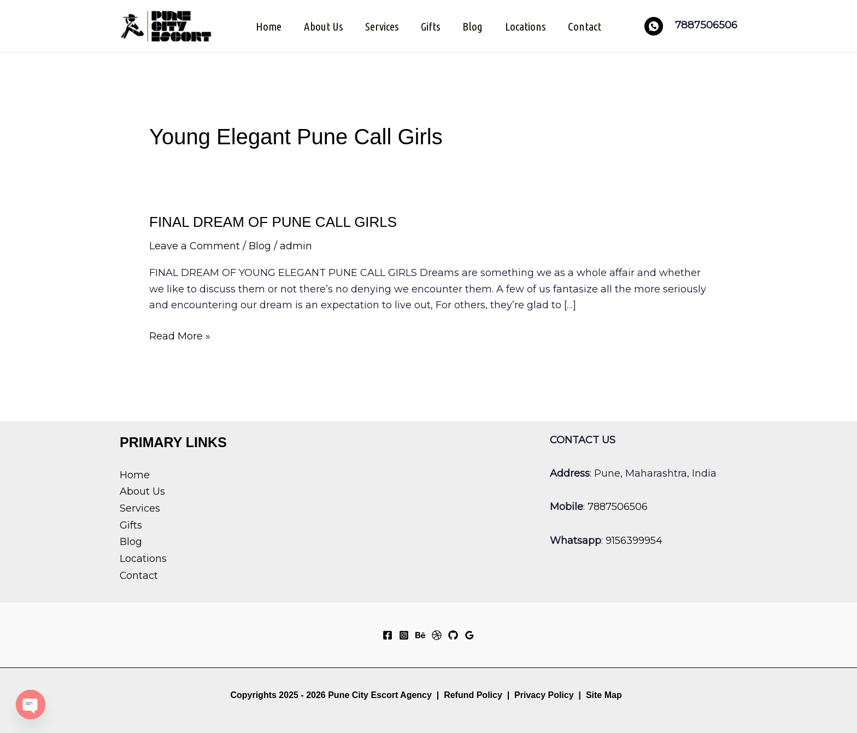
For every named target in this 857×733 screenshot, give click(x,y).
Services (381, 25)
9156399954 (634, 539)
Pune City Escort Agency (380, 694)
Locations (526, 25)
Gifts (430, 25)
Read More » (179, 336)
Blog (473, 25)
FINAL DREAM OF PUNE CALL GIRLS (273, 221)
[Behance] (420, 635)
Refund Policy (473, 694)
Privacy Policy (544, 694)
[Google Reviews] (469, 635)
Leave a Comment (194, 245)
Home (267, 25)
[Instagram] (404, 635)
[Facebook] (387, 635)
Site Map (604, 694)
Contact (586, 25)
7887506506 (618, 506)
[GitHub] (453, 635)
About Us (322, 25)
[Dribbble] (437, 635)
